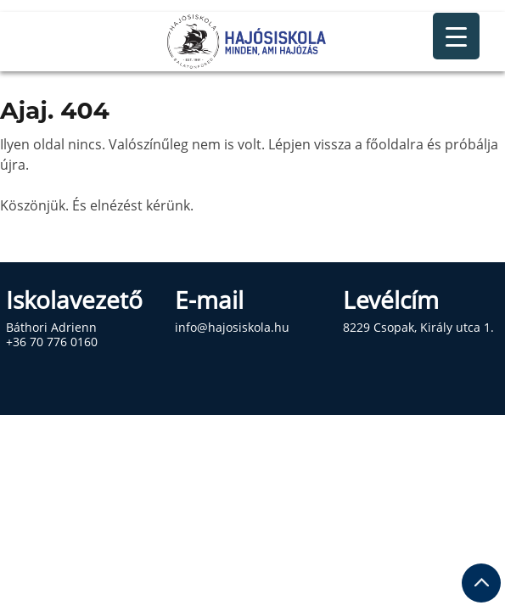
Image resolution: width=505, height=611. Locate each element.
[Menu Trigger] (456, 36)
